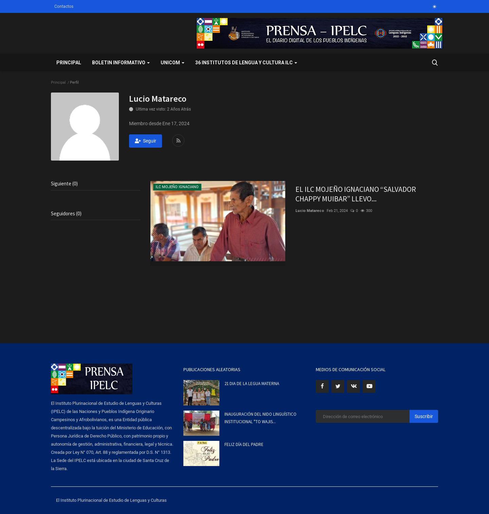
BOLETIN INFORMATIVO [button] (121, 62)
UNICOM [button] (172, 62)
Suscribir (424, 416)
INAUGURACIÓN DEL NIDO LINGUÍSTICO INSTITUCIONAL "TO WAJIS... (260, 418)
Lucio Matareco (309, 211)
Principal (68, 62)
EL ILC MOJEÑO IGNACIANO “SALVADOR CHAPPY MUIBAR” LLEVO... (355, 193)
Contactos (63, 6)
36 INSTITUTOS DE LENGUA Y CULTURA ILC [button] (246, 62)
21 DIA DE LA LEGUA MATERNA (251, 383)
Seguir (145, 141)
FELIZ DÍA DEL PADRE (244, 444)
